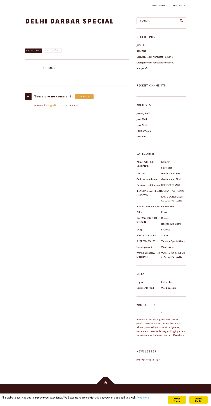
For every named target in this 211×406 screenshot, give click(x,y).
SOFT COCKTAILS (146, 235)
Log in (140, 282)
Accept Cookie (176, 399)
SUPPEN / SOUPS (146, 241)
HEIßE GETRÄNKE (170, 185)
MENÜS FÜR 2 (52, 50)
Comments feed (145, 287)
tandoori (49, 68)
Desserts (141, 173)
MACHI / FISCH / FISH (148, 206)
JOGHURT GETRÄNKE (172, 190)
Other (140, 212)
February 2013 (144, 130)
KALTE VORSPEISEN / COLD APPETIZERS (172, 198)
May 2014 (142, 125)
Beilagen (165, 161)
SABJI (139, 229)
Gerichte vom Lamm (147, 179)
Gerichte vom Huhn (171, 173)
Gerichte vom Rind (171, 179)
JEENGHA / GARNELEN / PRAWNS (149, 192)
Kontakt (177, 5)
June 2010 (142, 136)
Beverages (166, 167)
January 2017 (143, 113)
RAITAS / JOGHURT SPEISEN (147, 220)
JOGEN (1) (142, 51)
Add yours (84, 96)
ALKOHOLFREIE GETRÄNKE (145, 163)
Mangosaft (142, 68)
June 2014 (142, 119)
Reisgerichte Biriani (171, 223)
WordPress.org (168, 287)
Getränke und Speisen (148, 185)
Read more (143, 397)
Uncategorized (144, 247)
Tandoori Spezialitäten (173, 241)
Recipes (165, 218)
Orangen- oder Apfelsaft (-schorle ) (155, 56)
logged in (52, 105)
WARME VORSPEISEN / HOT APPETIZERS (173, 254)
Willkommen (158, 5)
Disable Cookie (198, 399)
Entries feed (167, 282)
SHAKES (165, 229)
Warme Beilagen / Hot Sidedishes (148, 254)
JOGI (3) (141, 45)
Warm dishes (167, 247)
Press (164, 212)
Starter (164, 235)
